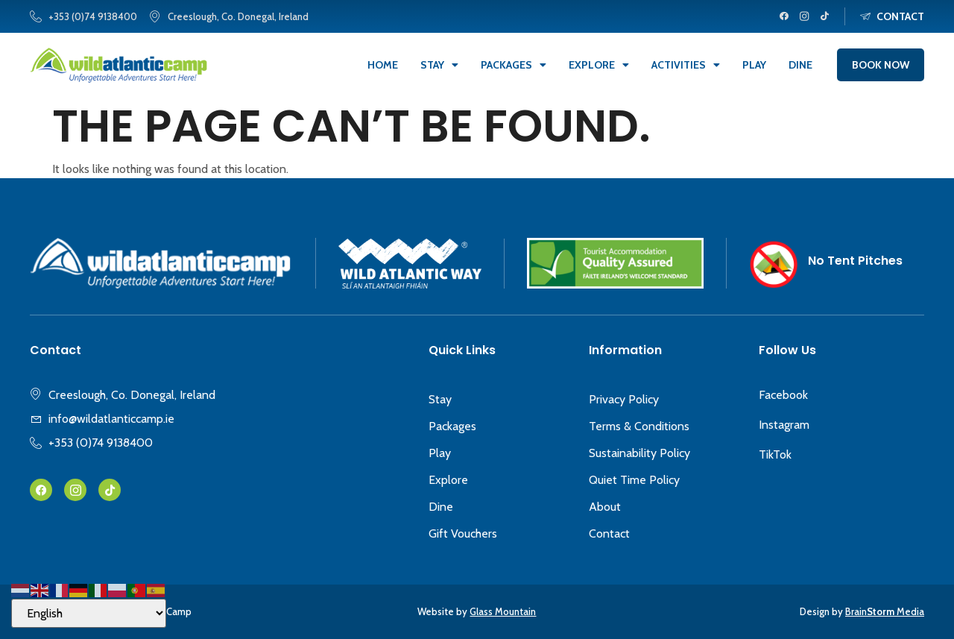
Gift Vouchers (463, 533)
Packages (513, 64)
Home (382, 65)
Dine (800, 65)
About (605, 507)
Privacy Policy (624, 399)
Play (754, 65)
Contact (609, 533)
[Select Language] (88, 613)
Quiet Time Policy (634, 480)
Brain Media (884, 611)
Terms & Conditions (639, 426)
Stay (439, 64)
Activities (685, 64)
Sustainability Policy (639, 453)
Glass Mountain (503, 611)
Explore (599, 64)
